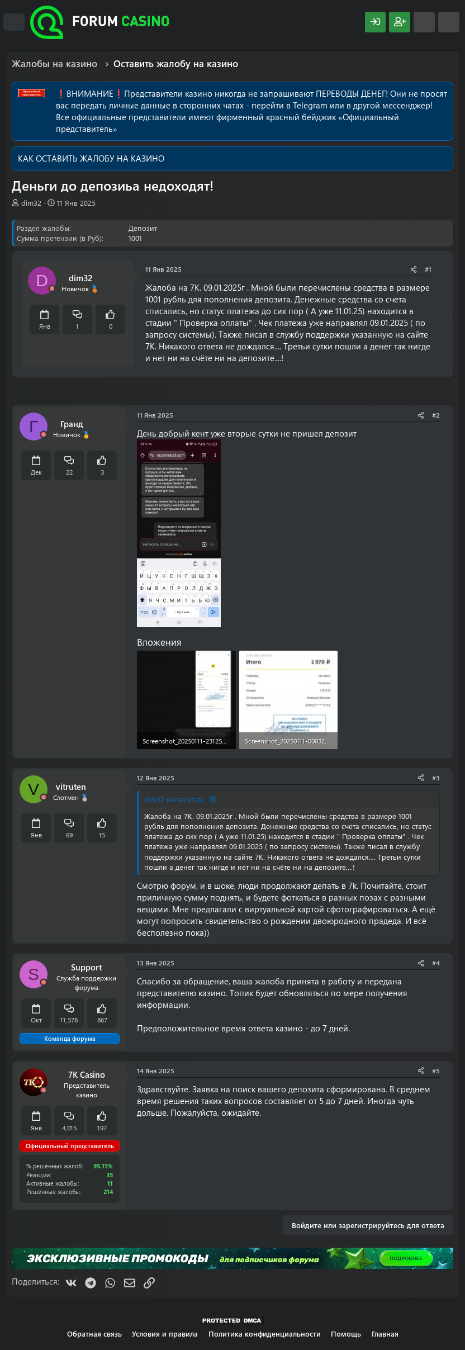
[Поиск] (448, 22)
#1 (428, 268)
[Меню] (14, 22)
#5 (436, 1070)
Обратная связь (94, 1333)
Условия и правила (165, 1333)
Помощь (346, 1333)
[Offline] (52, 289)
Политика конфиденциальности (264, 1333)
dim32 (31, 202)
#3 (436, 777)
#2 (436, 414)
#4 (436, 962)
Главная (385, 1333)
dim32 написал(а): (174, 799)
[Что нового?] (424, 22)
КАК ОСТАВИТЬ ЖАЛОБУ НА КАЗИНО (91, 158)
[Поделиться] (413, 269)
